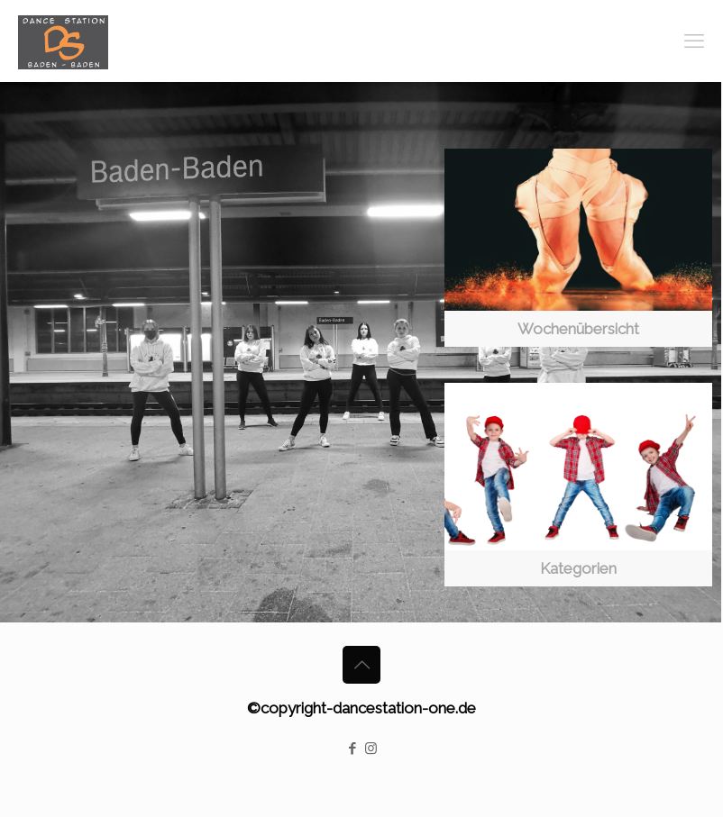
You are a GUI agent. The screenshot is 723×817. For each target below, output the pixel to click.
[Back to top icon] (361, 665)
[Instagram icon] (371, 748)
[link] (578, 248)
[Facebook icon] (352, 748)
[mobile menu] (694, 40)
